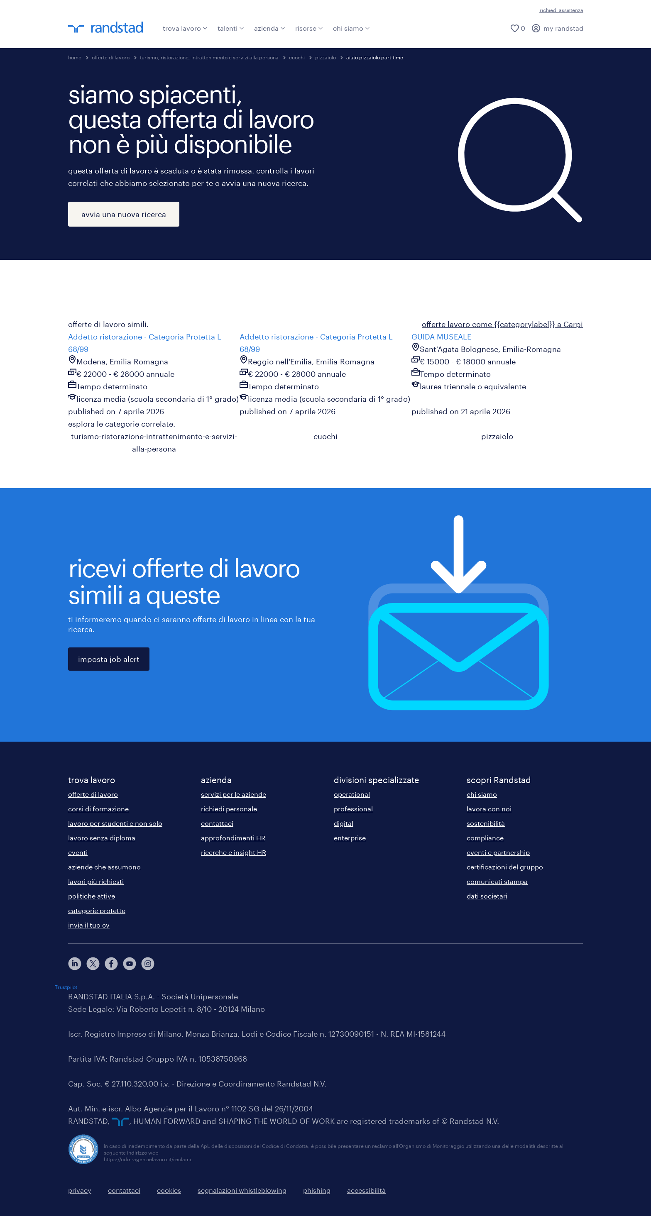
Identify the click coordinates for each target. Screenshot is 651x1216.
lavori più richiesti (96, 881)
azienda (269, 28)
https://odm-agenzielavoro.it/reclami (147, 1159)
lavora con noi (489, 809)
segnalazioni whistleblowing (242, 1190)
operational (352, 794)
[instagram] (147, 963)
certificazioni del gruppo (505, 867)
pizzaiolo (325, 57)
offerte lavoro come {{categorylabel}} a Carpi (502, 324)
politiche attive (91, 896)
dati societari (487, 896)
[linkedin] (74, 963)
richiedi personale (229, 809)
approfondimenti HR (233, 838)
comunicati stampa (497, 881)
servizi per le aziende (233, 794)
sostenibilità (486, 823)
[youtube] (129, 963)
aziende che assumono (104, 867)
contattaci (217, 823)
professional (353, 809)
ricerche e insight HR (233, 852)
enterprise (350, 838)
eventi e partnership (498, 852)
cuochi (297, 57)
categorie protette (96, 910)
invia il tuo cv (89, 925)
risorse (309, 28)
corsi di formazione (98, 809)
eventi (78, 852)
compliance (485, 838)
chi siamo (351, 28)
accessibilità (366, 1190)
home (74, 57)
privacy (79, 1190)
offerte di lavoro (111, 57)
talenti (231, 28)
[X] (93, 963)
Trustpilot (66, 987)
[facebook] (111, 963)
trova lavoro (185, 28)
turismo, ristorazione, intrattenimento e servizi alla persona (209, 57)
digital (343, 823)
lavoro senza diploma (101, 838)
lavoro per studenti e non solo (115, 823)
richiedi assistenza (561, 10)
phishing (316, 1190)
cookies (169, 1190)
